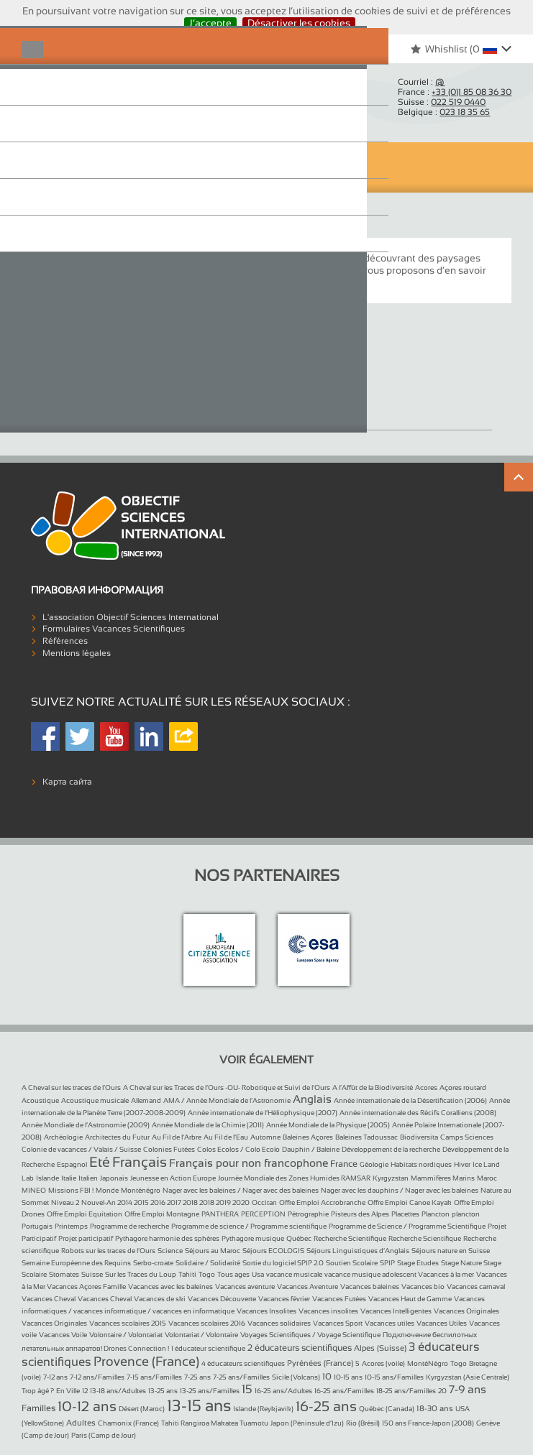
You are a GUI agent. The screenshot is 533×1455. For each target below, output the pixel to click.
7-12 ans (55, 1377)
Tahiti (187, 1274)
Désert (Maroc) (142, 1409)
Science (170, 1251)
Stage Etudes (418, 1263)
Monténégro (140, 1190)
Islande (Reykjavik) (263, 1409)
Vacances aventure (245, 1286)
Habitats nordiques (421, 1164)
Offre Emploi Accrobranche (322, 1202)
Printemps (71, 1226)
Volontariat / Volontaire (201, 1335)
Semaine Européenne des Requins (76, 1263)
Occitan (264, 1202)
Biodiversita (419, 1137)
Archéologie (63, 1137)
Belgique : (444, 112)
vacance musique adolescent (371, 1274)
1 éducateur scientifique (208, 1348)
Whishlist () (446, 49)
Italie (68, 1178)
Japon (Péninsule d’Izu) (307, 1423)
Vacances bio (423, 1286)
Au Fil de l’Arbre (176, 1137)
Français (139, 1162)
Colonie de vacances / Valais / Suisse (81, 1149)
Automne (265, 1137)
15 (247, 1389)
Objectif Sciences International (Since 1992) (79, 98)
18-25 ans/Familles (406, 1391)
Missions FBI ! (71, 1190)
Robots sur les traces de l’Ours (108, 1251)
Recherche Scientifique (350, 1238)
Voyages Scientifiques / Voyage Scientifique (310, 1335)
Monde (107, 1190)
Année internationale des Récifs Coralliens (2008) (418, 1113)
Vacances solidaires (279, 1323)
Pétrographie (308, 1214)
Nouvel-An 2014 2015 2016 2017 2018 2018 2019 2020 (165, 1202)
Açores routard (462, 1087)
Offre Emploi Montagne (161, 1214)
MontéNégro (427, 1363)
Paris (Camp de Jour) (103, 1435)
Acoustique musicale (95, 1100)
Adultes (81, 1422)
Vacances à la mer (446, 1274)
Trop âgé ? (38, 1391)
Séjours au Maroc (212, 1251)
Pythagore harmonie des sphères (167, 1238)
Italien (88, 1178)
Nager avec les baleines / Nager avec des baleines (241, 1190)
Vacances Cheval (49, 1299)
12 (85, 1391)
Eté (99, 1162)
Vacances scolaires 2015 (127, 1323)
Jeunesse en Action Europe (173, 1178)
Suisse (92, 1274)
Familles (38, 1408)
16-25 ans (326, 1406)
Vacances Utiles (441, 1323)
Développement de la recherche (391, 1149)
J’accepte (210, 23)
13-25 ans (163, 1391)
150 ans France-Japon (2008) (428, 1423)
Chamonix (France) (128, 1423)
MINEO (34, 1190)
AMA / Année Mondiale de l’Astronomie (227, 1100)
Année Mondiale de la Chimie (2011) (208, 1125)
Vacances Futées (339, 1299)
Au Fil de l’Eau (226, 1137)
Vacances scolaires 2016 (206, 1323)
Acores (426, 1087)
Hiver (462, 1164)
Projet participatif (85, 1238)
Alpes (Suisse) (380, 1348)
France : (454, 92)
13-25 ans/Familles (210, 1391)
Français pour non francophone (248, 1163)
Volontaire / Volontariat (126, 1335)
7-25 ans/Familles (241, 1377)
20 (442, 1391)
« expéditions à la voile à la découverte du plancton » (210, 282)
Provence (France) (146, 1361)
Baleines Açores (308, 1137)
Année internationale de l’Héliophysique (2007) (262, 1113)
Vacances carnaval (476, 1286)
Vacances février (284, 1299)
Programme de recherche (129, 1226)
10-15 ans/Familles (394, 1377)
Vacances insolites (328, 1311)
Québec (298, 1238)
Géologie (374, 1164)
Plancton (436, 1214)
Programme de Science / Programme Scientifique (407, 1226)
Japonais (114, 1178)
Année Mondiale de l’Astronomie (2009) (86, 1125)
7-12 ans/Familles (97, 1377)
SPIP (387, 1263)
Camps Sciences (466, 1137)
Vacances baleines (369, 1286)
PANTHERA (220, 1214)
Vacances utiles (389, 1323)
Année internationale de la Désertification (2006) (410, 1100)
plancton (466, 1214)
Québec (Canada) (386, 1409)
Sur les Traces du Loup (140, 1274)
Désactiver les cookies (298, 23)
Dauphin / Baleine (311, 1149)
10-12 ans (87, 1406)
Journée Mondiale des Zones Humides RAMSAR (294, 1178)
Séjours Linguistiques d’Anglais (357, 1251)
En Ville (68, 1391)
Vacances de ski (160, 1299)
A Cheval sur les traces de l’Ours (71, 1087)
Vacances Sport (338, 1323)
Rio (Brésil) (363, 1423)
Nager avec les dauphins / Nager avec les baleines (399, 1190)
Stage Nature (462, 1263)
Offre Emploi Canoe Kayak (410, 1202)
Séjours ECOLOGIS (273, 1251)
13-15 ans (199, 1406)
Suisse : (442, 102)
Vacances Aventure (307, 1286)
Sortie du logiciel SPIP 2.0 (283, 1263)
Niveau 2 (65, 1202)
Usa (258, 1274)
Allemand (146, 1100)
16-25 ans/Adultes (283, 1391)
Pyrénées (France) (320, 1363)
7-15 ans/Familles (154, 1377)
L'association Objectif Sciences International (130, 617)
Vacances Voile (63, 1335)
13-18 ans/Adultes (118, 1391)
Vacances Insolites (266, 1311)
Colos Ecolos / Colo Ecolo (238, 1149)
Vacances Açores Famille (86, 1286)
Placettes (405, 1214)
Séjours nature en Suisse (450, 1251)
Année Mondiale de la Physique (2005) (328, 1125)
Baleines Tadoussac (366, 1137)
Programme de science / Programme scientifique (249, 1226)
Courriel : (421, 82)
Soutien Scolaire (352, 1263)
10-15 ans (348, 1377)
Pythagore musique (253, 1238)
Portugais (37, 1226)
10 (327, 1377)
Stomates (64, 1274)
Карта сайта (67, 782)
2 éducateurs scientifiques (299, 1348)
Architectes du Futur (117, 1137)
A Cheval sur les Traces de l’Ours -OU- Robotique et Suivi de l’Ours (226, 1087)
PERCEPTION (263, 1214)
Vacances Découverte (222, 1299)
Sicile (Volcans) (296, 1377)
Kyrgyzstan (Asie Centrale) (467, 1377)
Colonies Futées (169, 1149)
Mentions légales (76, 653)
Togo (207, 1274)
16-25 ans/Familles (344, 1391)
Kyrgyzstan (391, 1178)
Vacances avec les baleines (170, 1286)
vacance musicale (294, 1274)
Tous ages (233, 1274)
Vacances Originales (100, 405)
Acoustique (40, 1100)
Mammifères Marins (443, 1178)
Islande (47, 1178)
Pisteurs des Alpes (360, 1214)
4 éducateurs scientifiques (243, 1363)
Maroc (487, 1178)
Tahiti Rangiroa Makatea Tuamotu (214, 1423)
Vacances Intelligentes (396, 1311)
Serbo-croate (153, 1263)
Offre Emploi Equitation (84, 1214)
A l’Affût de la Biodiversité (372, 1087)
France (343, 1164)
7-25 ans (197, 1377)
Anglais (312, 1099)
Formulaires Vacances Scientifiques (113, 629)
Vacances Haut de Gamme (410, 1299)
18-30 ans (434, 1408)
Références (65, 641)
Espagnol (72, 1164)
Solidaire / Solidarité (208, 1263)
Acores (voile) (383, 1363)
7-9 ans (467, 1389)
